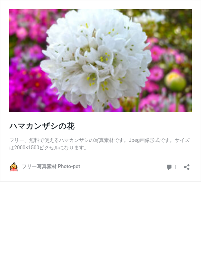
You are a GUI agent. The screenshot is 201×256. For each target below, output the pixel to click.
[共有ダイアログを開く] (187, 164)
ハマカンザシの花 (41, 126)
